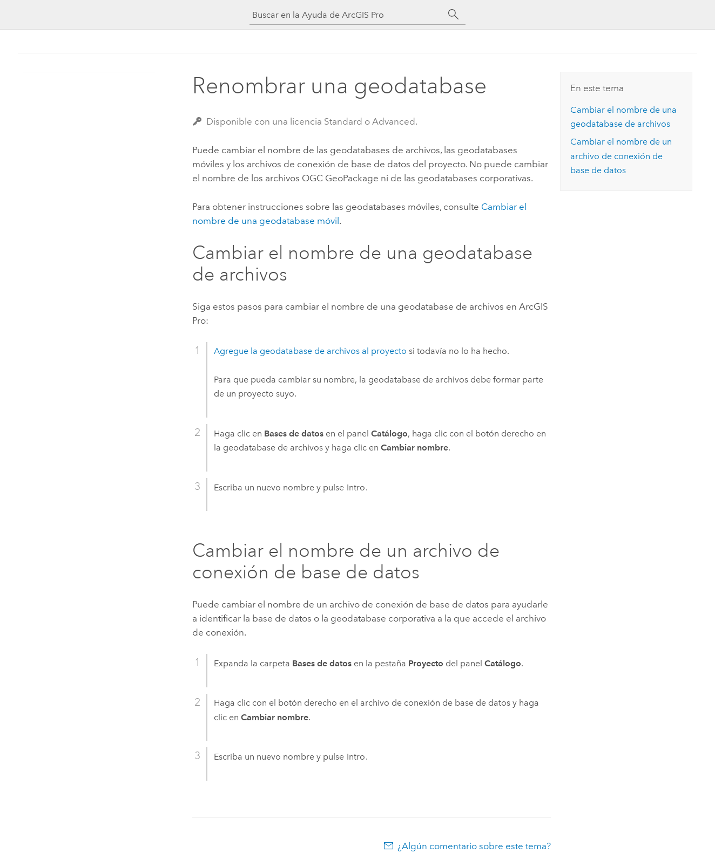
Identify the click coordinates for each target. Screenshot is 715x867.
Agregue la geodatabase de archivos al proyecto (310, 351)
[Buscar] (453, 14)
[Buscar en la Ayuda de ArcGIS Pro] (346, 14)
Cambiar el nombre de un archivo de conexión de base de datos (621, 155)
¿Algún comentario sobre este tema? (474, 846)
